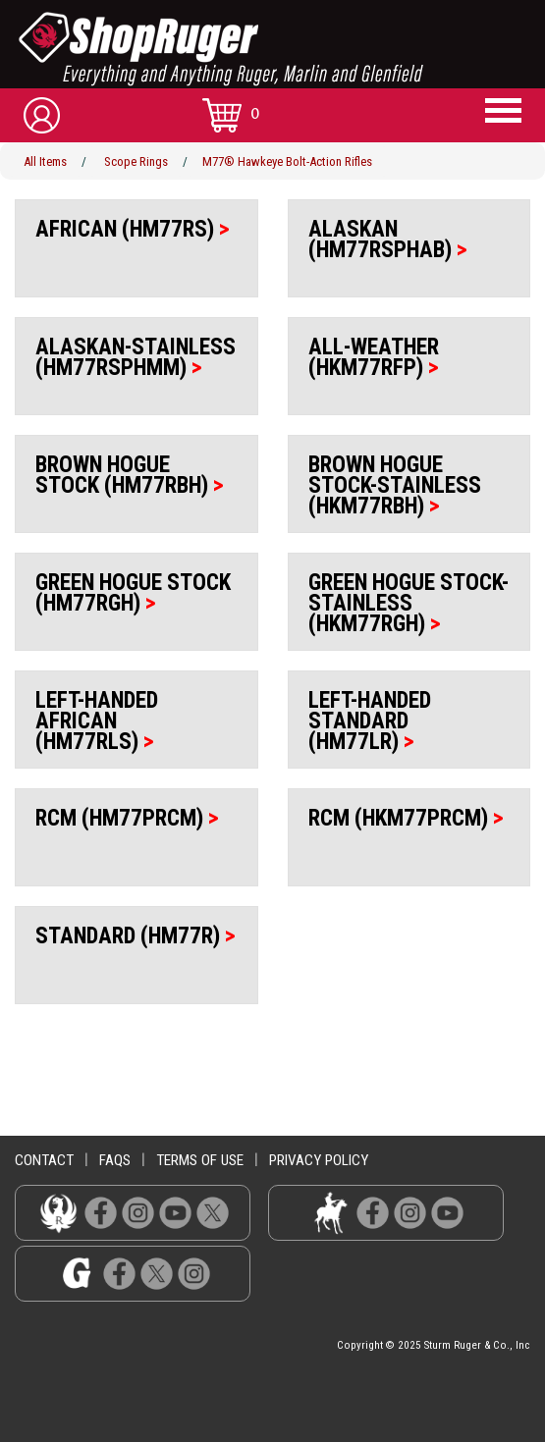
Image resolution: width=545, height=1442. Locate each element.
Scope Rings (136, 161)
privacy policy (318, 1160)
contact (44, 1160)
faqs (115, 1160)
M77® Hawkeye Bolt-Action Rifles (287, 161)
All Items (45, 161)
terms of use (200, 1160)
